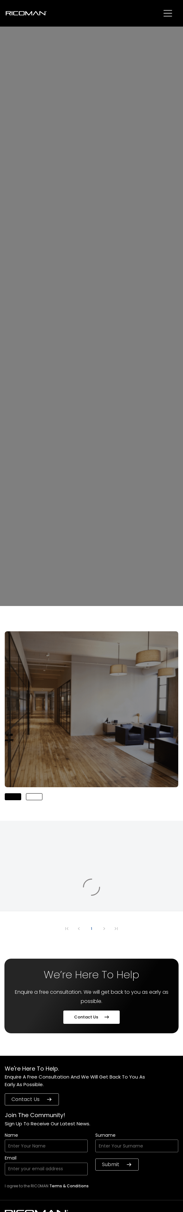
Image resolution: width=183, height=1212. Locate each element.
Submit (117, 1164)
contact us (31, 1099)
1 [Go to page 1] (91, 928)
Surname (105, 1135)
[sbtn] (167, 13)
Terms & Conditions (69, 1186)
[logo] (26, 13)
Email (10, 1158)
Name (11, 1135)
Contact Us (91, 1017)
